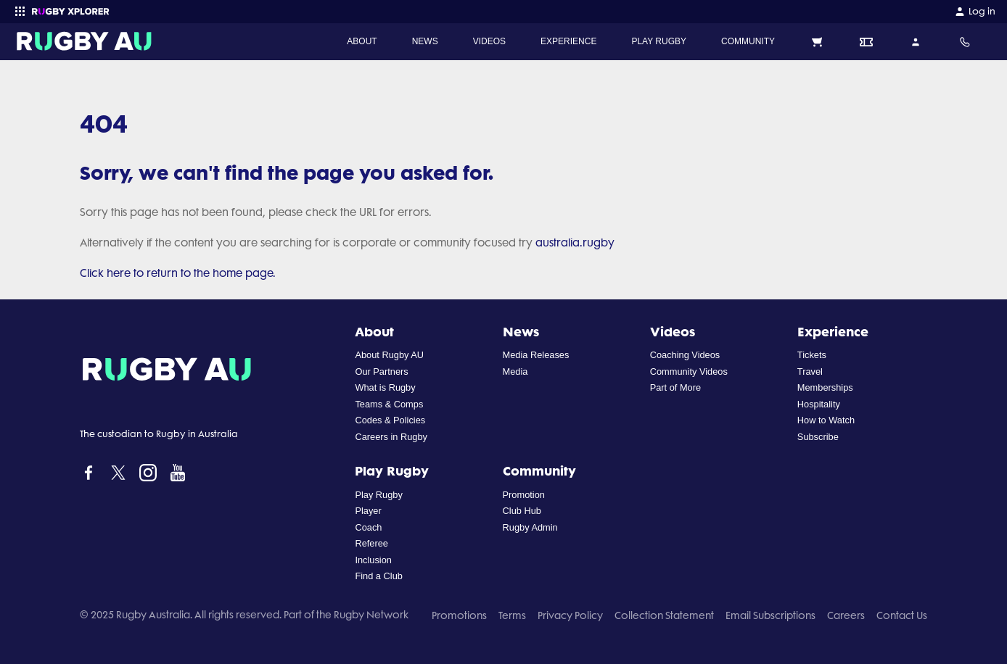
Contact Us (901, 615)
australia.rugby (575, 242)
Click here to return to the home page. (178, 273)
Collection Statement (664, 615)
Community (539, 470)
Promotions (459, 615)
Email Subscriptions (770, 615)
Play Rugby (392, 470)
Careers (846, 615)
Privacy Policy (570, 615)
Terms (512, 615)
